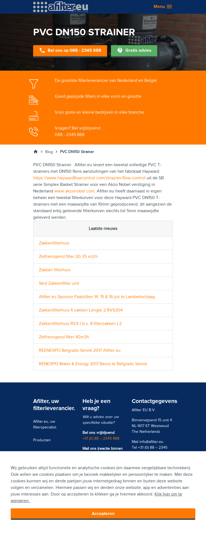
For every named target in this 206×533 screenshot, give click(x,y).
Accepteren (103, 513)
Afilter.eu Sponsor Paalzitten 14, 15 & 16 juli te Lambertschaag (97, 296)
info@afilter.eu (151, 442)
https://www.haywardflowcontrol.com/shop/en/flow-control (89, 177)
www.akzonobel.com (74, 191)
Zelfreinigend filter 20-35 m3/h (68, 256)
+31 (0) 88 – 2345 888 (100, 438)
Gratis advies (134, 50)
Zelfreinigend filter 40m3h (64, 337)
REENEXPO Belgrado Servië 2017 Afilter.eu (80, 350)
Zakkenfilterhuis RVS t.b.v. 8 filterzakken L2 (80, 323)
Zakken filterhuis (54, 269)
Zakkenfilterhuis (54, 243)
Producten (42, 440)
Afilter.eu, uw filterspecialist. (45, 424)
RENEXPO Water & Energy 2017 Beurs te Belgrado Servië (93, 363)
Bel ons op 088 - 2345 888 (70, 50)
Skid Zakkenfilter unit (59, 283)
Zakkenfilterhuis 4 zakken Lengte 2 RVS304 (81, 310)
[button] (160, 7)
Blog (49, 152)
